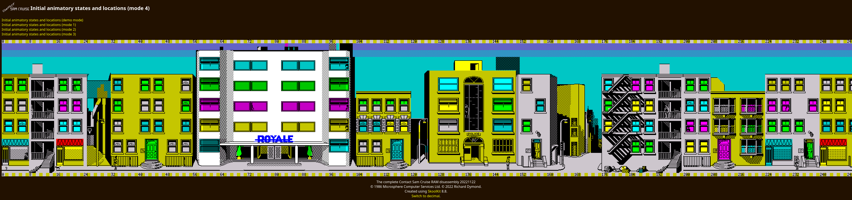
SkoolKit (434, 191)
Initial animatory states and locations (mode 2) (39, 29)
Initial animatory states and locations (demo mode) (42, 20)
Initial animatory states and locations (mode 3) (39, 34)
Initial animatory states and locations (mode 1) (39, 24)
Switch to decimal (425, 196)
